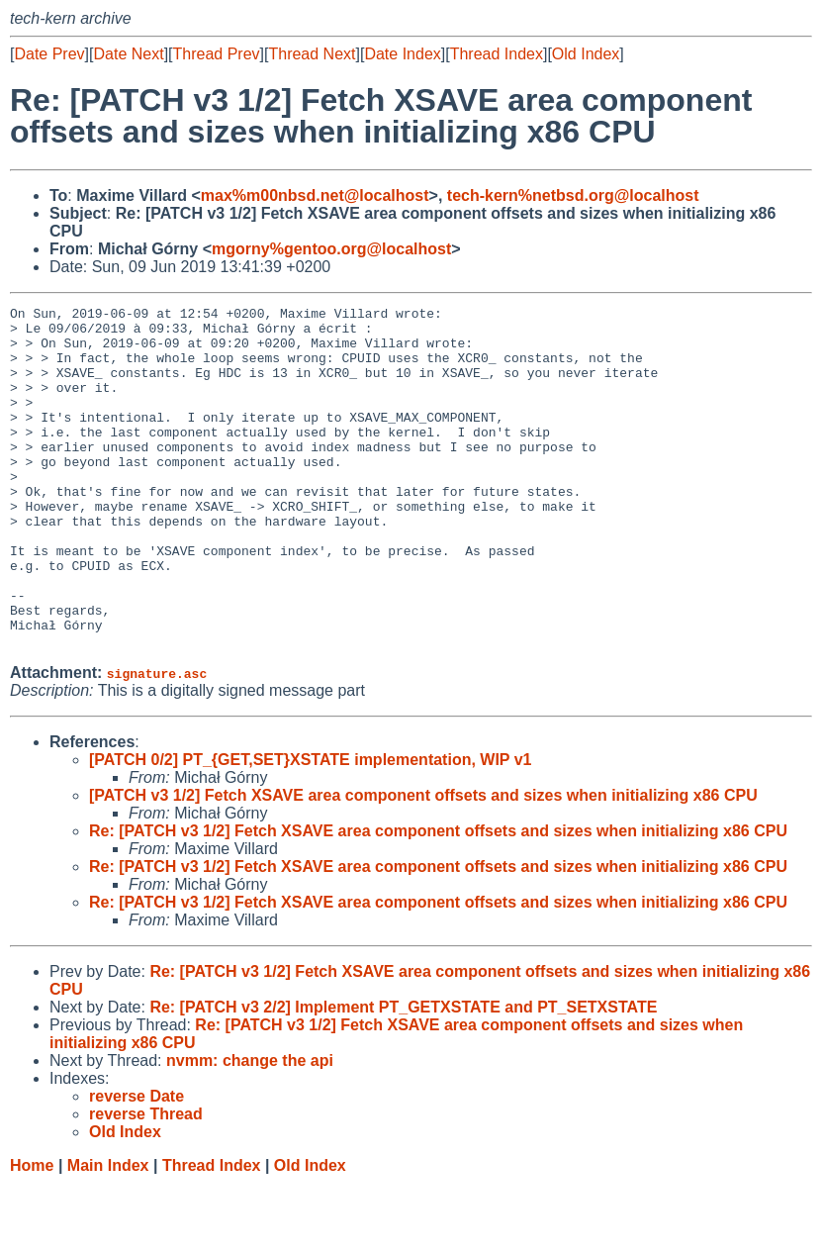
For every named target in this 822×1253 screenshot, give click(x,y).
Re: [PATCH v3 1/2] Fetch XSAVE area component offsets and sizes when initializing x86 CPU (438, 899)
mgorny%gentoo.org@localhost (331, 249)
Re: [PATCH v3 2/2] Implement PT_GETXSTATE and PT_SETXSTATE (403, 1075)
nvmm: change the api (249, 1128)
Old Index (585, 54)
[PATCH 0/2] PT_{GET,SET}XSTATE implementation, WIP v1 (310, 827)
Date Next (128, 54)
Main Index (108, 1233)
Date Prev (49, 54)
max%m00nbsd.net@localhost (315, 195)
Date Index (402, 54)
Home (31, 1233)
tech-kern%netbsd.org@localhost (573, 195)
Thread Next (311, 54)
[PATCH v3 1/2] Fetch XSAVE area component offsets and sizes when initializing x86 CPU (423, 863)
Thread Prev (216, 54)
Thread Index (496, 54)
